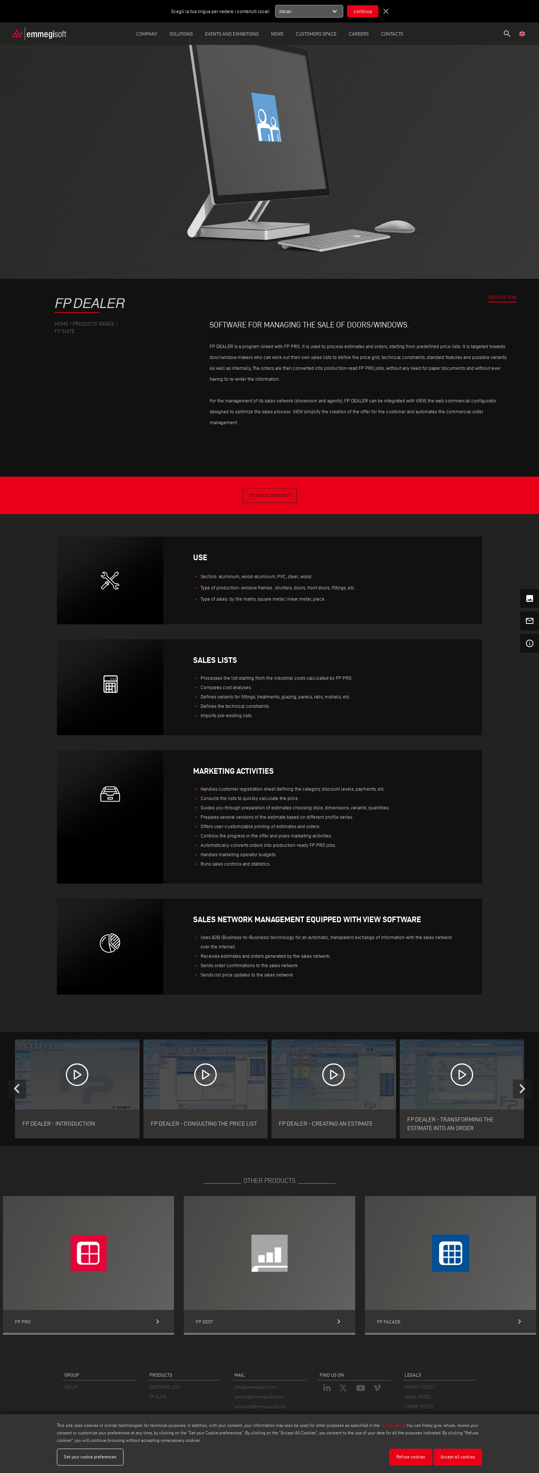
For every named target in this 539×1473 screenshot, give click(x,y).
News (277, 33)
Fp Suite (65, 331)
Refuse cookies (410, 1456)
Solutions (181, 33)
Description (502, 297)
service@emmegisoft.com (258, 1396)
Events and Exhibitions (232, 33)
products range (94, 324)
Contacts (392, 33)
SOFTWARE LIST (164, 1387)
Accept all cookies (458, 1456)
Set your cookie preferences (90, 1456)
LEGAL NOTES (418, 1396)
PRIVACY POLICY (420, 1387)
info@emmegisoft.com (255, 1387)
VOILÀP (71, 1387)
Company (146, 33)
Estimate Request (270, 495)
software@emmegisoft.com (260, 1406)
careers (359, 33)
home (61, 324)
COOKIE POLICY (419, 1406)
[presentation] (16, 1089)
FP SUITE (158, 1396)
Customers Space (316, 33)
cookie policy (393, 1425)
